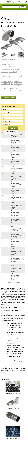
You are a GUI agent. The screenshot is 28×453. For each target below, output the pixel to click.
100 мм (8, 93)
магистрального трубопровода (10, 81)
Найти (23, 7)
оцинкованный (5, 83)
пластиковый (18, 83)
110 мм (14, 93)
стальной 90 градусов (13, 88)
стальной (4, 88)
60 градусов (5, 71)
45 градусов (13, 71)
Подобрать (13, 128)
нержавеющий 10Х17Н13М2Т (9, 66)
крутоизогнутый (6, 78)
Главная (3, 12)
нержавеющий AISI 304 (7, 64)
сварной (16, 86)
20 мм (9, 90)
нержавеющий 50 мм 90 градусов (10, 69)
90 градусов (5, 74)
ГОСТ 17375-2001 (17, 76)
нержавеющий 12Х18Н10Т (8, 62)
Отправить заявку (9, 97)
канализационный (6, 76)
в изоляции (12, 74)
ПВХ (12, 83)
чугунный (4, 90)
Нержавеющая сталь (11, 12)
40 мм (19, 90)
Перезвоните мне (9, 101)
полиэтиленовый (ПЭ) (7, 86)
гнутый (19, 74)
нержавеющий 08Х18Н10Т (8, 59)
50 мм (3, 93)
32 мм (14, 90)
